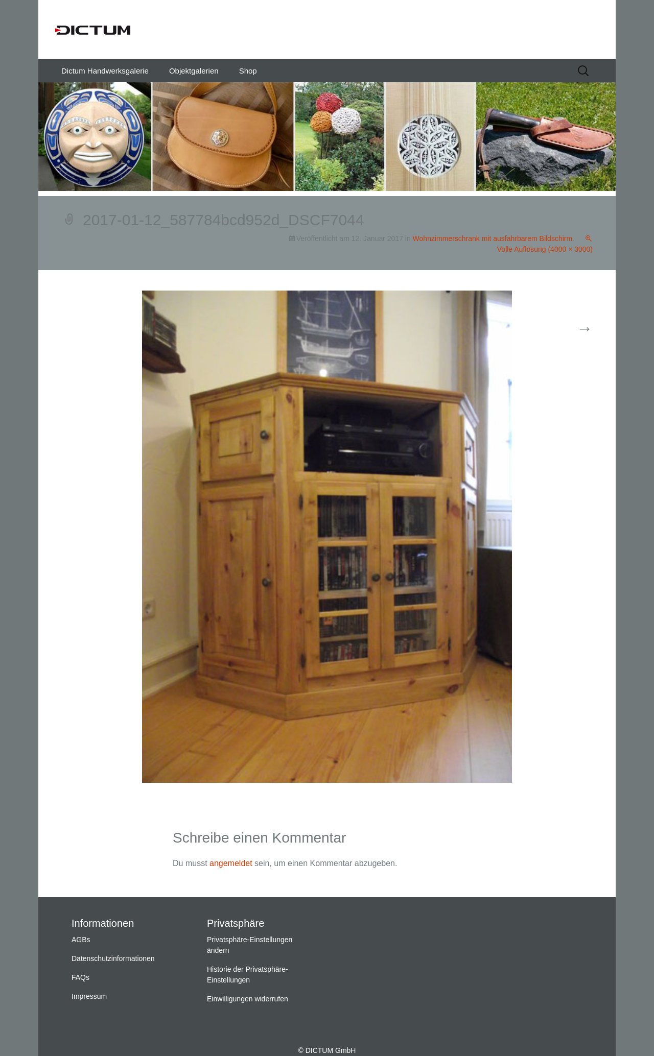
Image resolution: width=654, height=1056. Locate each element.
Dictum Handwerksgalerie (105, 70)
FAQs (80, 977)
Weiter (572, 329)
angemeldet (230, 863)
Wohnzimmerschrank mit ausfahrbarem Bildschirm (493, 238)
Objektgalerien (194, 70)
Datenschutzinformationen (113, 958)
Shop (248, 70)
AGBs (81, 939)
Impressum (89, 996)
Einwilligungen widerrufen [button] (247, 999)
